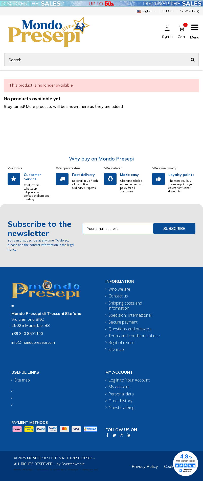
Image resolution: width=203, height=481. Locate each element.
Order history (120, 401)
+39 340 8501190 (27, 333)
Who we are (119, 289)
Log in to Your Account (129, 380)
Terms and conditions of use (134, 335)
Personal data (121, 394)
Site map (116, 349)
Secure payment (123, 322)
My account (119, 387)
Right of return (121, 342)
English (147, 11)
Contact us (118, 296)
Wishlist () (189, 11)
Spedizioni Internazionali (130, 315)
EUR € (168, 11)
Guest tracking (121, 407)
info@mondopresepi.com (33, 342)
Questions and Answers (129, 329)
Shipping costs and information (125, 305)
